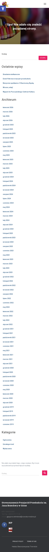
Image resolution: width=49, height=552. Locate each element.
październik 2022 (9, 285)
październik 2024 (9, 185)
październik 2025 (9, 133)
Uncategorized (8, 444)
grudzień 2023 (8, 229)
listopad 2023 (8, 233)
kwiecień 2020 (8, 394)
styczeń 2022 (8, 324)
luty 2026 (6, 116)
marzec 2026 (8, 112)
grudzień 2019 (8, 407)
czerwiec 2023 (8, 251)
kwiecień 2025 (8, 159)
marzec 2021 (8, 359)
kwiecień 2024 (8, 211)
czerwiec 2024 (8, 203)
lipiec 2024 (7, 198)
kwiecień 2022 (8, 311)
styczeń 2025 (8, 172)
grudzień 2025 (8, 125)
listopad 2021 (8, 333)
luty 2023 (6, 268)
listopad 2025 (8, 129)
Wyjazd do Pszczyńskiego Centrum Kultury (19, 92)
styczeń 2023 (8, 272)
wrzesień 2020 (8, 381)
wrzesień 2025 (8, 138)
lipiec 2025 (7, 146)
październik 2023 (9, 237)
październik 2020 (9, 376)
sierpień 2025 (8, 142)
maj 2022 (6, 307)
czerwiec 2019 (8, 424)
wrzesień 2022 (8, 290)
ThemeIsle (33, 547)
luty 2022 (6, 320)
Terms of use (31, 541)
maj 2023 (6, 255)
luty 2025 (6, 168)
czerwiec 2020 (8, 385)
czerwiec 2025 (8, 151)
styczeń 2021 (8, 363)
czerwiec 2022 (8, 303)
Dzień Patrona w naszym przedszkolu (17, 79)
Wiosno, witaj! (8, 87)
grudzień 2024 (8, 177)
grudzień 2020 (8, 368)
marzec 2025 (8, 164)
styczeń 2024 (8, 225)
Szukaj (4, 54)
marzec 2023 (8, 264)
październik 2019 (9, 416)
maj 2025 (6, 155)
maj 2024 (6, 207)
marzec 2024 (8, 216)
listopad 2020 (8, 372)
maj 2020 (6, 389)
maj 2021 (6, 350)
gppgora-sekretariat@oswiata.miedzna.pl (21, 517)
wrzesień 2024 (8, 190)
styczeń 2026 (8, 120)
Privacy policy (18, 541)
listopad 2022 (8, 281)
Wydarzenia (7, 449)
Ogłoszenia (7, 440)
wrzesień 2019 (8, 420)
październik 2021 (9, 337)
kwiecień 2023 (8, 259)
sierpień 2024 (8, 194)
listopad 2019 (8, 411)
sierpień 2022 (8, 294)
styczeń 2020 (8, 403)
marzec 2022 (8, 316)
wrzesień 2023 (8, 242)
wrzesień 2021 (8, 342)
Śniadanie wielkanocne (11, 74)
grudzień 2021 (8, 329)
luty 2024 (6, 220)
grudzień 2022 (8, 277)
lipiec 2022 (7, 298)
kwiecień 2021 (8, 355)
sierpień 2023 (8, 246)
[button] (3, 8)
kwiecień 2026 (8, 107)
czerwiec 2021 (8, 346)
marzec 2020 (8, 398)
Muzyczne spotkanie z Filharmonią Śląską (18, 83)
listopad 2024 (8, 181)
